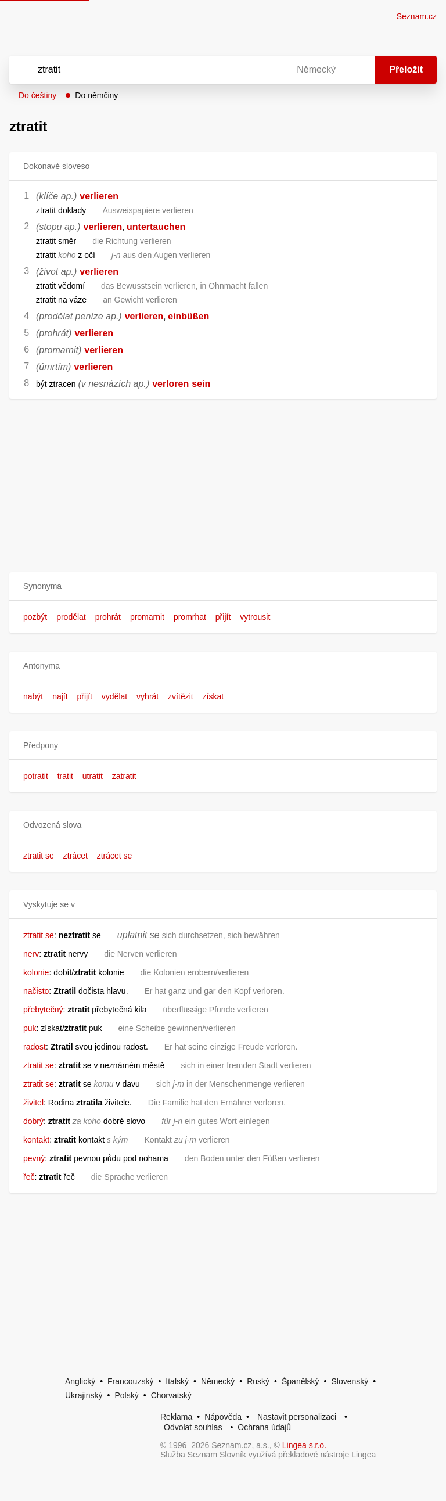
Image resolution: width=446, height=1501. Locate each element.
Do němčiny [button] (96, 95)
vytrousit (255, 617)
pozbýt (35, 617)
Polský (126, 1395)
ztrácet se (114, 855)
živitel (33, 1102)
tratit (65, 776)
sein (201, 384)
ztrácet (75, 855)
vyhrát (147, 696)
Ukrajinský (84, 1395)
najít (59, 696)
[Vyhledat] (121, 70)
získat (213, 696)
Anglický (80, 1381)
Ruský (258, 1381)
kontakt (36, 1139)
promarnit (147, 617)
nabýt (33, 696)
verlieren (99, 196)
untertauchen (156, 227)
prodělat (71, 617)
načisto (36, 991)
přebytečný (43, 1009)
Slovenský (349, 1381)
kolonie (36, 972)
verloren (170, 384)
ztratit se (38, 855)
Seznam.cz (417, 16)
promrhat (190, 617)
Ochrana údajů (264, 1427)
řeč (28, 1177)
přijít (223, 617)
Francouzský (130, 1381)
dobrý (33, 1121)
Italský (177, 1381)
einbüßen (188, 316)
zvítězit (180, 696)
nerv (31, 953)
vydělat (114, 696)
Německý (218, 1381)
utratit (92, 776)
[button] (223, 586)
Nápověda (223, 1416)
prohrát (108, 617)
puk (30, 1028)
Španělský (300, 1381)
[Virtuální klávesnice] (244, 70)
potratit (35, 776)
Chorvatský (171, 1395)
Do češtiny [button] (37, 95)
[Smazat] (218, 70)
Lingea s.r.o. (304, 1445)
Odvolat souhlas (193, 1427)
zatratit (124, 776)
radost (34, 1046)
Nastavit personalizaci (296, 1416)
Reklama (176, 1416)
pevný (34, 1158)
